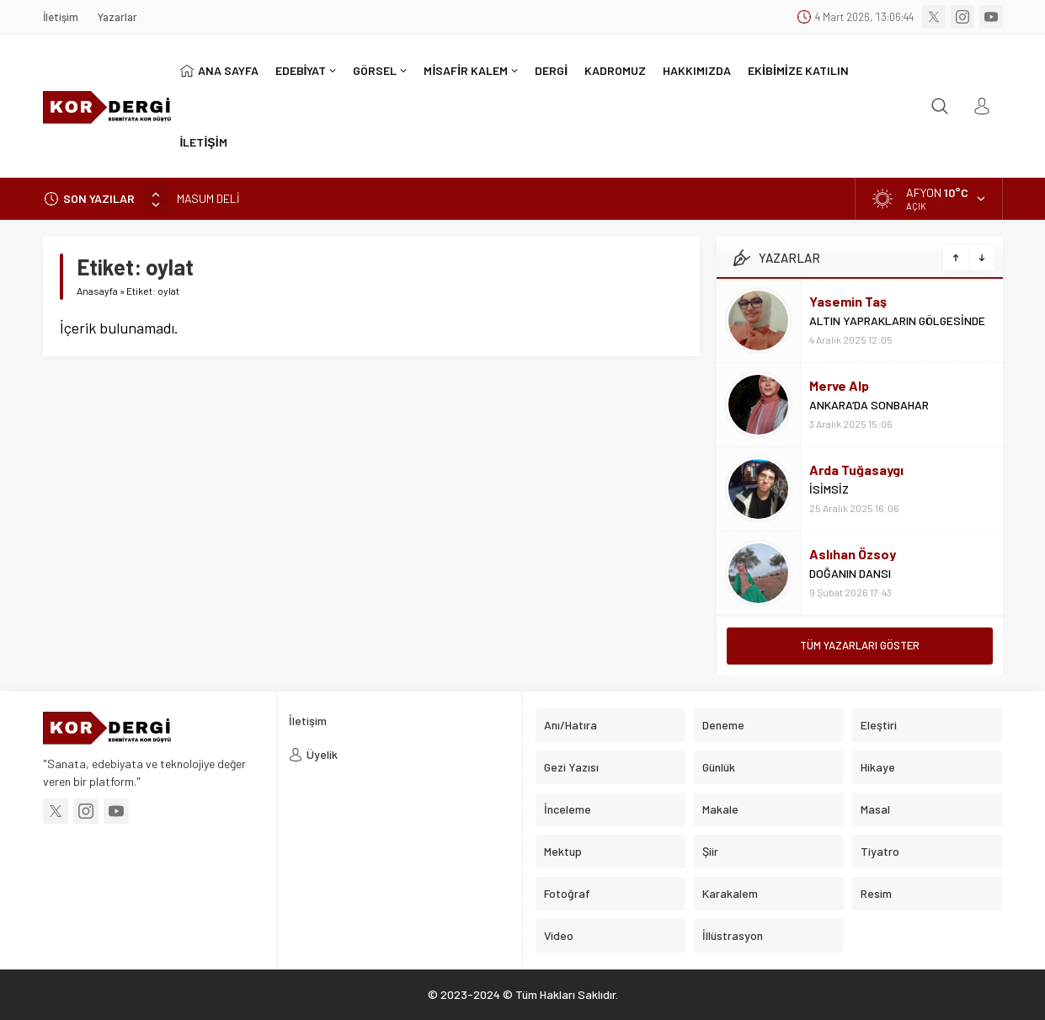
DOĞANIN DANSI (850, 573)
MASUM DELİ (208, 198)
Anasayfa (97, 290)
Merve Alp (839, 385)
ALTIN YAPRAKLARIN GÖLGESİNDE (897, 320)
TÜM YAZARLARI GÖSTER (860, 645)
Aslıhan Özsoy (852, 554)
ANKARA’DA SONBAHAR (869, 405)
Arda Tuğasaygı (856, 470)
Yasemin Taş (848, 301)
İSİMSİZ (829, 489)
